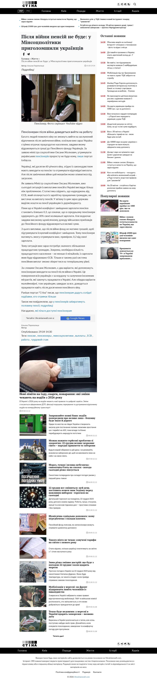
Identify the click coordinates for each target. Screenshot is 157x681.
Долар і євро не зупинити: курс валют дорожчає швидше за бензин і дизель (120, 154)
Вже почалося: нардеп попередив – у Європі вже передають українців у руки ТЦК (122, 116)
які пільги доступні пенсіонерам (53, 311)
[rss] (128, 4)
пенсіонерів (42, 156)
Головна (46, 11)
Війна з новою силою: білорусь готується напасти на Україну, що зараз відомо (49, 20)
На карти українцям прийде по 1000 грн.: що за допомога (120, 107)
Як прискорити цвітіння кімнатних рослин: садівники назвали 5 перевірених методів (122, 98)
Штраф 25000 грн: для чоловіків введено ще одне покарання (47, 26)
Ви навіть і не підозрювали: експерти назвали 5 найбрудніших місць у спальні (122, 65)
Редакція (86, 672)
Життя (100, 11)
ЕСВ (89, 336)
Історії (118, 11)
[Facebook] (23, 54)
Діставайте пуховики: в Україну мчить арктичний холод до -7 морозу (120, 55)
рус (28, 11)
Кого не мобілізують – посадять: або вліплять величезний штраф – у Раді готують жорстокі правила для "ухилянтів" (122, 176)
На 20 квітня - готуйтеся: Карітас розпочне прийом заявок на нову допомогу (121, 188)
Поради (81, 11)
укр (21, 11)
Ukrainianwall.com (82, 677)
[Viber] (33, 54)
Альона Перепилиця (35, 66)
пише (80, 156)
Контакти (97, 672)
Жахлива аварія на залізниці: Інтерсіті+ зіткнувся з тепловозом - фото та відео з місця (121, 44)
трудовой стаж (39, 339)
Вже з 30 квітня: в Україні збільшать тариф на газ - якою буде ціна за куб (120, 134)
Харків (135, 11)
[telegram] (121, 4)
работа (25, 339)
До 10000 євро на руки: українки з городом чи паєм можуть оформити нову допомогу (122, 144)
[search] (134, 4)
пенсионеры (44, 336)
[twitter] (125, 4)
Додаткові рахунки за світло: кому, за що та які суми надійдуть (122, 125)
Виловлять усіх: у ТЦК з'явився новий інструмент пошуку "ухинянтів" (104, 20)
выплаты (80, 336)
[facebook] (118, 4)
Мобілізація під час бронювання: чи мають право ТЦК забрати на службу (121, 75)
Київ (63, 11)
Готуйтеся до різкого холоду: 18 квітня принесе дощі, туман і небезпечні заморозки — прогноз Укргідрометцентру (106, 26)
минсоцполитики (63, 336)
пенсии (31, 336)
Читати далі (58, 636)
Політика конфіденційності (68, 672)
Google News (75, 318)
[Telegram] (28, 54)
